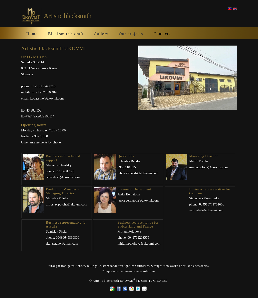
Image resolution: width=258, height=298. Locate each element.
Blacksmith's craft (65, 34)
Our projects (131, 34)
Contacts (162, 34)
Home (32, 34)
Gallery (101, 34)
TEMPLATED (158, 280)
